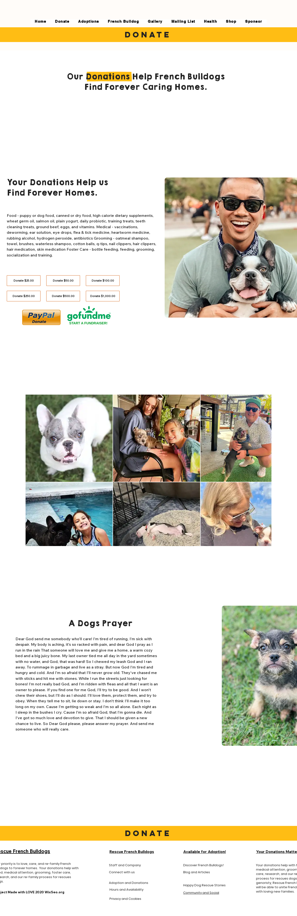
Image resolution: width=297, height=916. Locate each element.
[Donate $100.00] (103, 280)
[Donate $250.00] (23, 296)
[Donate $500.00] (63, 296)
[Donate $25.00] (23, 280)
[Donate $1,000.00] (103, 296)
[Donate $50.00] (63, 280)
